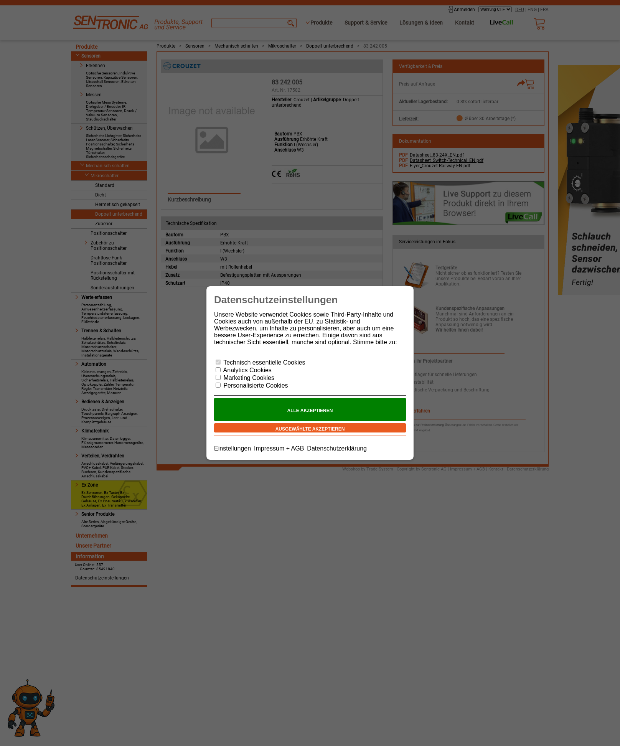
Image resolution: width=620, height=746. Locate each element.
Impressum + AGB (279, 448)
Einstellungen (232, 448)
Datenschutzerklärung (337, 448)
